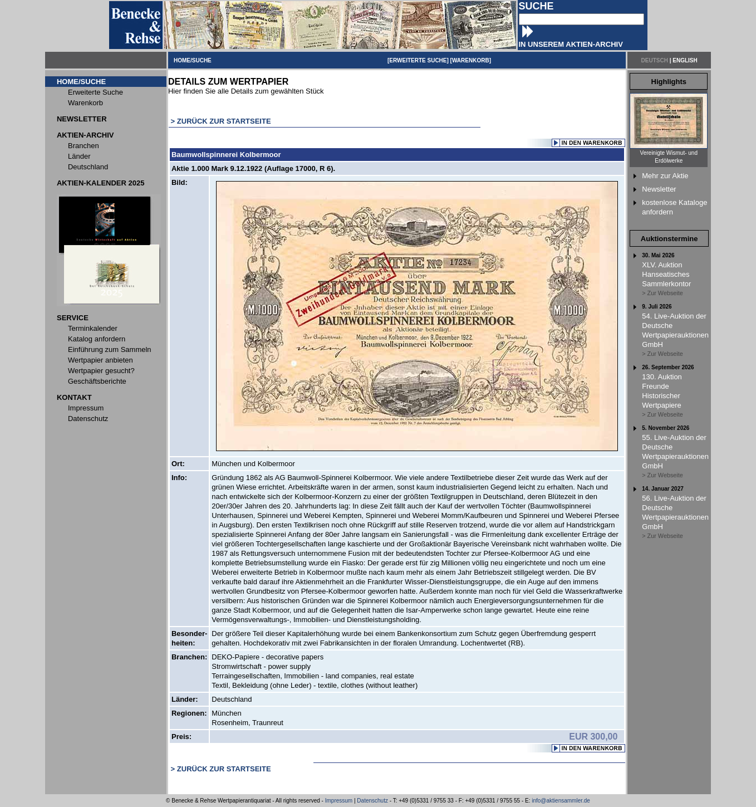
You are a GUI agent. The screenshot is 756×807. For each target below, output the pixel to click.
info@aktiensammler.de (561, 801)
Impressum (338, 801)
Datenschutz (372, 801)
